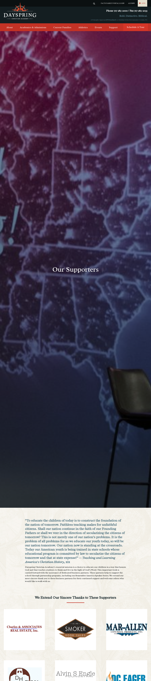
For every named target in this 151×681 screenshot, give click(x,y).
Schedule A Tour (135, 27)
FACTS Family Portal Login (112, 3)
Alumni (131, 3)
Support (113, 27)
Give (143, 3)
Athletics (83, 27)
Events (98, 27)
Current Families (62, 27)
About (9, 27)
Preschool (112, 20)
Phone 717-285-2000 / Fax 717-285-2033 (126, 11)
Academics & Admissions (33, 27)
